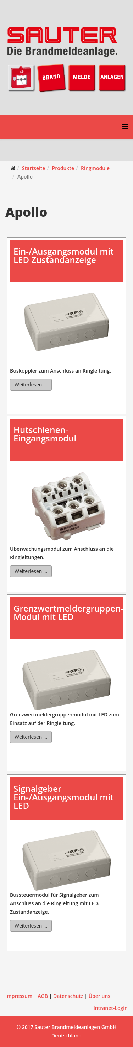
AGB (43, 996)
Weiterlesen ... (31, 384)
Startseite (33, 168)
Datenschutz (68, 996)
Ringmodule (95, 168)
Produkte (63, 168)
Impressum (18, 996)
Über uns (99, 996)
